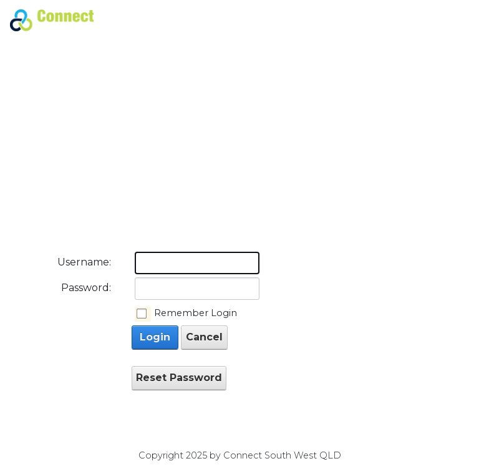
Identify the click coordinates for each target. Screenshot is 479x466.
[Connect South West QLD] (52, 19)
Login (155, 337)
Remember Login (195, 313)
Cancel (204, 337)
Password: (86, 288)
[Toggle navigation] (454, 21)
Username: (84, 262)
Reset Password (179, 378)
